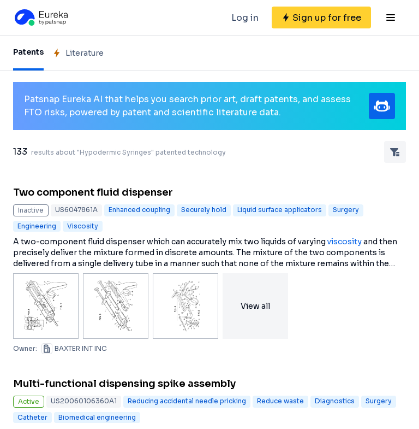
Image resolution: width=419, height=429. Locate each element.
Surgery (346, 209)
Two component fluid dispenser (93, 192)
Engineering (36, 226)
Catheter (32, 417)
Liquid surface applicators (279, 209)
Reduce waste (280, 401)
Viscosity (82, 226)
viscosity (344, 241)
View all (255, 306)
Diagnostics (335, 401)
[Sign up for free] (321, 17)
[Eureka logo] (40, 17)
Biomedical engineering (97, 417)
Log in (245, 17)
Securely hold (203, 209)
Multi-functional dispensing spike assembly (124, 384)
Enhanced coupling (139, 209)
